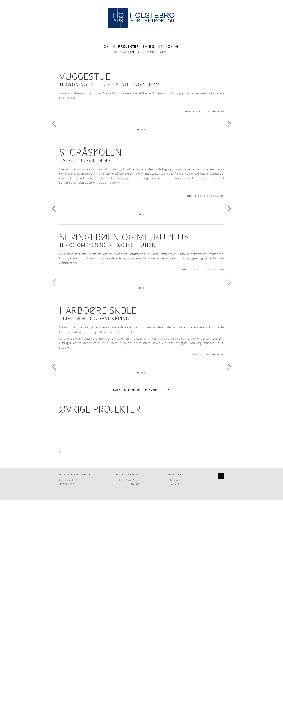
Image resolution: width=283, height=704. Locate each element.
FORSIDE (109, 46)
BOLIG (117, 52)
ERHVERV (151, 52)
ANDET (165, 52)
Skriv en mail (175, 684)
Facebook (221, 680)
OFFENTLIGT (133, 52)
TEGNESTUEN (152, 46)
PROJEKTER (128, 46)
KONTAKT (173, 46)
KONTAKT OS (174, 678)
